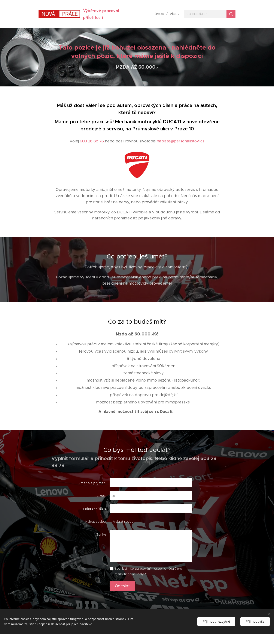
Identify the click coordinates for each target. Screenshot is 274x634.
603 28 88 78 (92, 141)
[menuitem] (161, 14)
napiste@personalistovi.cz (180, 141)
